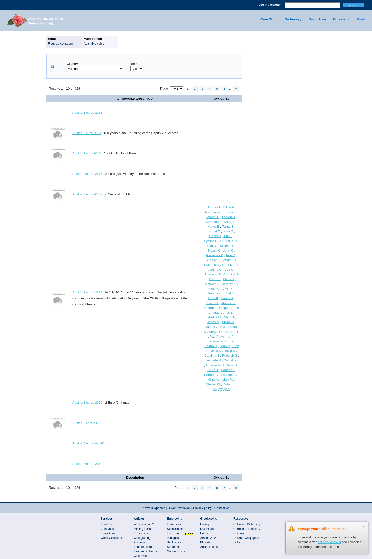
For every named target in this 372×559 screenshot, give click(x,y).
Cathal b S (231, 360)
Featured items (143, 547)
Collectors (341, 19)
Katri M (210, 327)
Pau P (214, 336)
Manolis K (228, 303)
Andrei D (229, 260)
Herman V (211, 375)
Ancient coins (209, 547)
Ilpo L (228, 312)
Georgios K (215, 293)
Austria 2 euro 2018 (86, 133)
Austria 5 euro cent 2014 (90, 443)
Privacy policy (202, 508)
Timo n (223, 327)
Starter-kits (174, 547)
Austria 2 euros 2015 (87, 292)
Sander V (228, 370)
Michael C (227, 245)
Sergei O (215, 332)
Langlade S (213, 360)
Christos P (231, 332)
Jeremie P (215, 341)
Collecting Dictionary (246, 524)
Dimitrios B (214, 222)
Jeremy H (229, 284)
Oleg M (228, 317)
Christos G (231, 274)
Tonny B (227, 226)
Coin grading (142, 538)
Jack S (216, 351)
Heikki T (213, 370)
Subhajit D (213, 260)
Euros (204, 533)
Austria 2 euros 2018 (87, 112)
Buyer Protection (179, 508)
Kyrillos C (211, 241)
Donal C (214, 231)
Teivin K (226, 288)
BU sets (205, 542)
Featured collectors (146, 551)
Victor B (213, 226)
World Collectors (111, 538)
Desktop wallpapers (246, 538)
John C (228, 250)
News (153, 508)
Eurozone (173, 533)
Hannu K (227, 298)
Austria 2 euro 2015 (86, 194)
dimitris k (212, 303)
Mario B (229, 222)
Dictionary (293, 19)
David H (215, 279)
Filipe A (228, 207)
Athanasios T (214, 365)
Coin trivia (140, 556)
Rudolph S (229, 355)
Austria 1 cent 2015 (86, 423)
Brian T (232, 365)
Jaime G (215, 269)
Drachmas (207, 529)
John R (225, 346)
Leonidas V (229, 375)
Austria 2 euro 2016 (86, 153)
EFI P (229, 341)
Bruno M (228, 322)
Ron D (230, 255)
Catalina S (211, 355)
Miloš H (228, 279)
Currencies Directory (246, 529)
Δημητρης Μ (222, 389)
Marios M (214, 317)
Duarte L (210, 308)
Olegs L (224, 308)
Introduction (174, 524)
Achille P (227, 336)
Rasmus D (211, 264)
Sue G (229, 269)
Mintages (173, 538)
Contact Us (222, 508)
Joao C (228, 231)
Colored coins (176, 551)
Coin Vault (107, 529)
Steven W (213, 384)
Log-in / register (269, 4)
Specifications (176, 529)
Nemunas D (214, 255)
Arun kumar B (215, 212)
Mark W (227, 379)
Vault (361, 19)
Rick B (232, 212)
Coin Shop (269, 19)
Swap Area (317, 19)
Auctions (139, 542)
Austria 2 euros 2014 (87, 464)
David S (229, 351)
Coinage (238, 533)
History (204, 524)
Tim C (227, 236)
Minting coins (142, 529)
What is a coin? (144, 524)
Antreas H (212, 284)
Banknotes (174, 542)
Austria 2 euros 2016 (87, 174)
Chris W (214, 379)
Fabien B (228, 217)
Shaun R (210, 346)
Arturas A (214, 207)
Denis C (215, 236)
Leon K (213, 298)
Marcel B (212, 217)
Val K (230, 293)
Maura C (214, 250)
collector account (329, 542)
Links (236, 542)
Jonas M (213, 322)
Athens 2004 (208, 538)
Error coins (141, 533)
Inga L (217, 312)
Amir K (214, 288)
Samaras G (212, 274)
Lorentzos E (230, 264)
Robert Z (229, 384)
